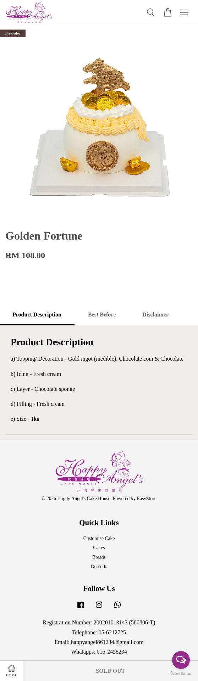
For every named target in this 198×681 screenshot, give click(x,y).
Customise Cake (99, 538)
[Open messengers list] (181, 660)
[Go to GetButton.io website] (181, 673)
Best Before (102, 314)
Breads (99, 557)
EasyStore (146, 498)
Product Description (36, 314)
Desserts (99, 566)
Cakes (99, 547)
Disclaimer (155, 314)
